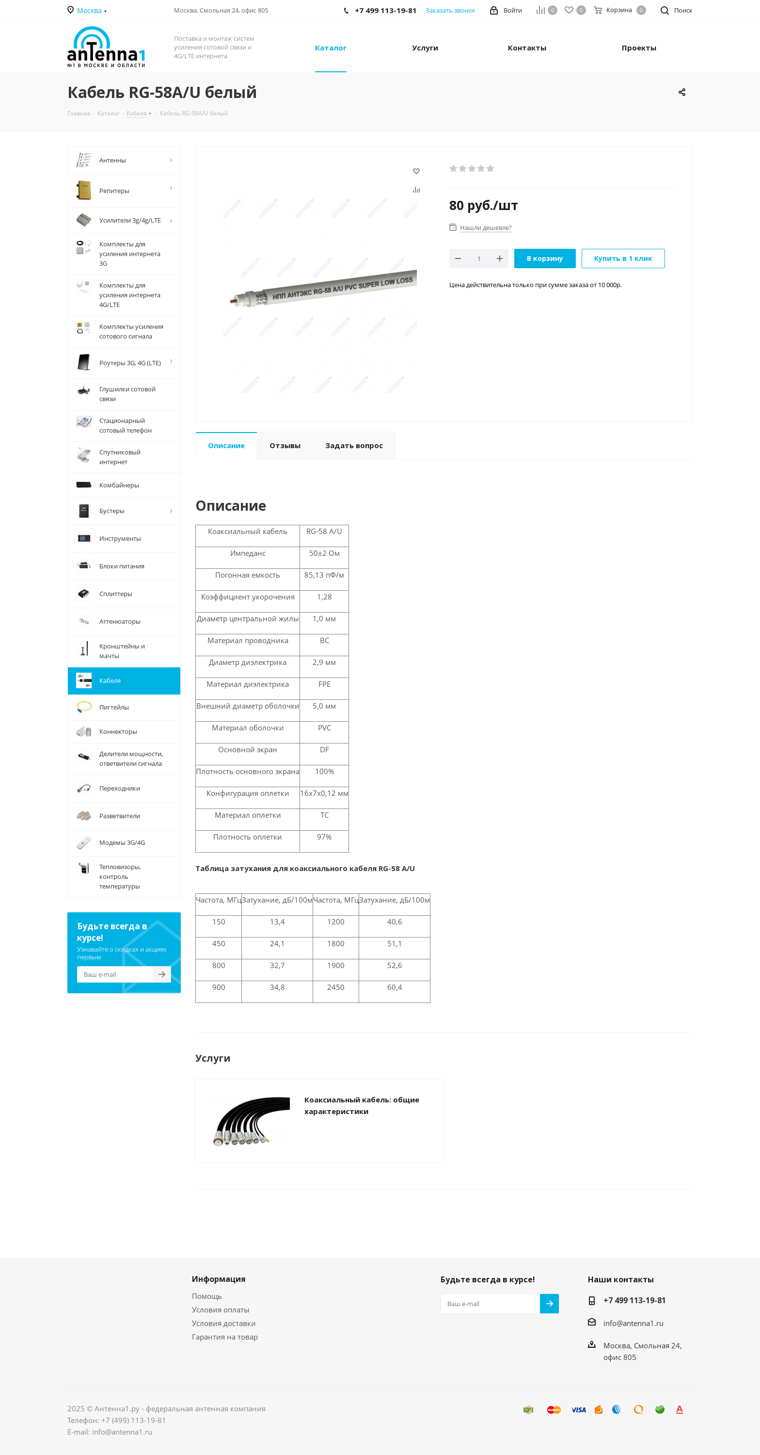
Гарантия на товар (225, 1337)
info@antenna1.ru (633, 1323)
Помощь (207, 1296)
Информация (219, 1279)
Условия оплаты (221, 1309)
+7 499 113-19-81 (634, 1300)
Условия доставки (224, 1323)
